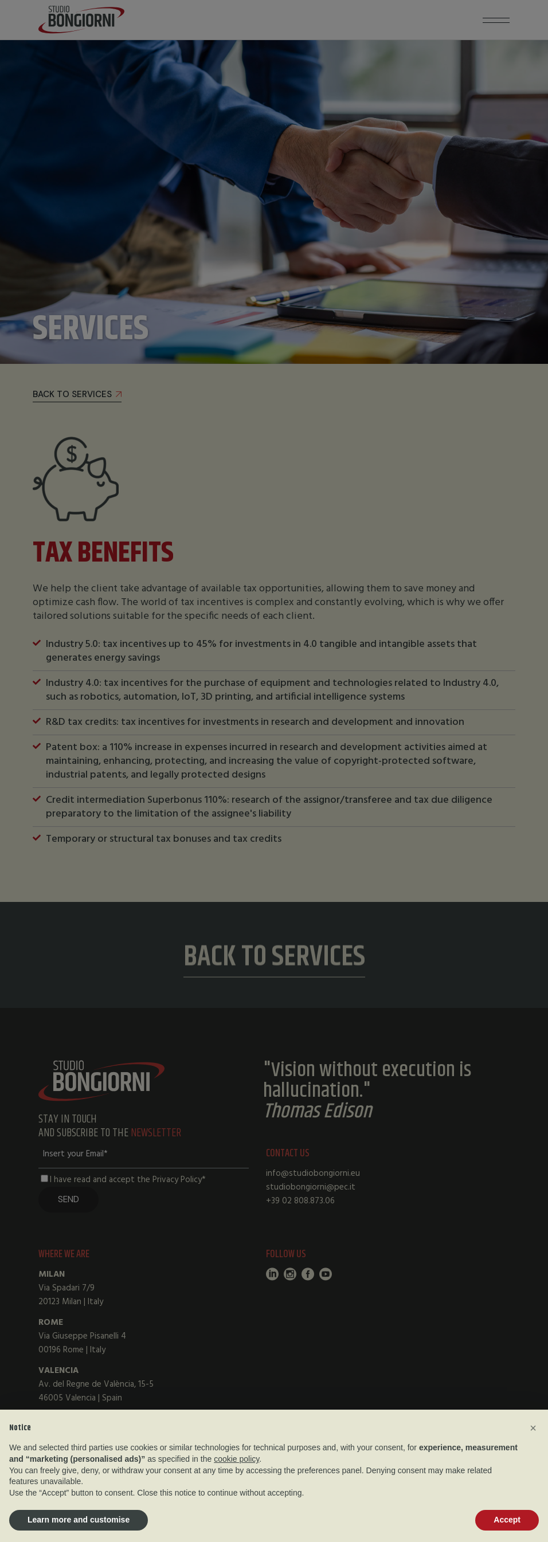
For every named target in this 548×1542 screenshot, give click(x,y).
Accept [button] (507, 1519)
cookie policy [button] (236, 1458)
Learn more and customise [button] (79, 1519)
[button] (533, 1428)
